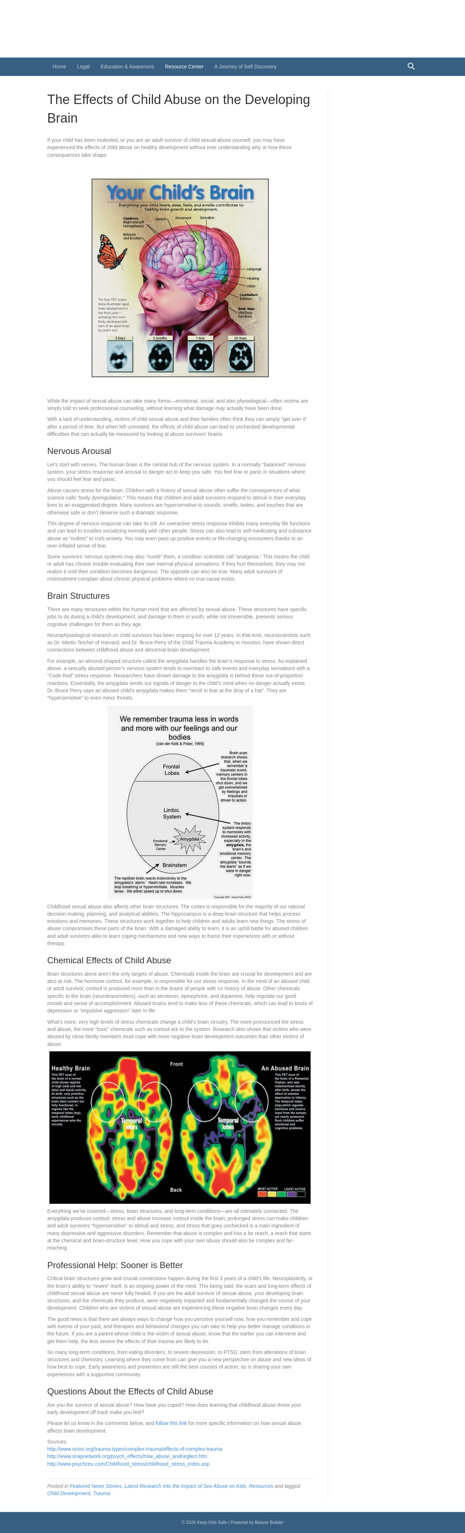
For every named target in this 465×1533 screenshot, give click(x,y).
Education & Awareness (127, 66)
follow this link (171, 1423)
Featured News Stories (95, 1486)
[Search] (411, 66)
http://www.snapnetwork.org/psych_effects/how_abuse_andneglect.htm (127, 1456)
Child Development (68, 1493)
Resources (261, 1486)
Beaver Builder (269, 1522)
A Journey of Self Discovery (245, 66)
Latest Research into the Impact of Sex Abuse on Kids (185, 1486)
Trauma (101, 1493)
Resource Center (184, 66)
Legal (83, 66)
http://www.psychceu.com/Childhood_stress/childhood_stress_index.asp (128, 1464)
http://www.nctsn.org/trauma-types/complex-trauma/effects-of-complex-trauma (134, 1449)
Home (59, 66)
